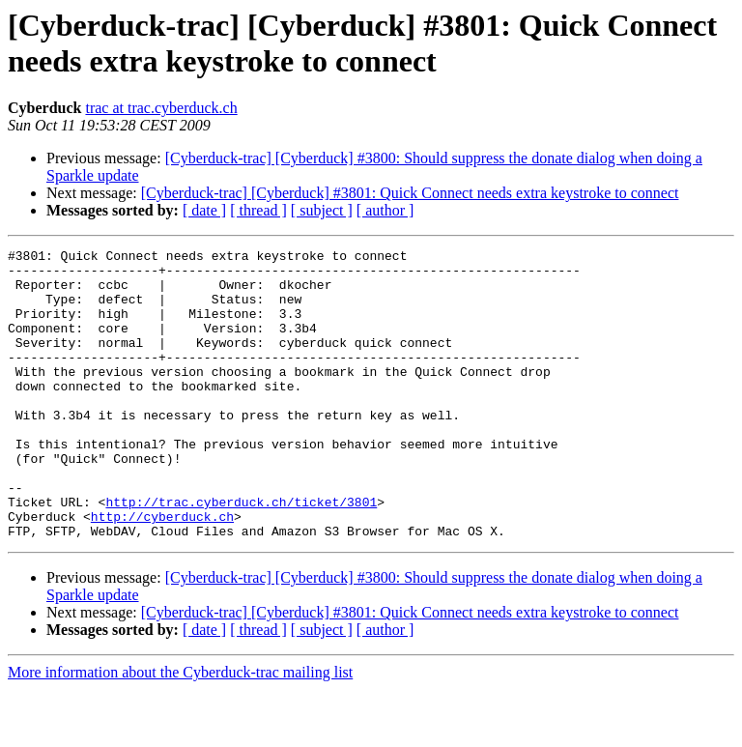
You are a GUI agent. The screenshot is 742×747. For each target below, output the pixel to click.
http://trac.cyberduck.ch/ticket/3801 (241, 553)
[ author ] (385, 210)
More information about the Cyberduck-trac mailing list (180, 730)
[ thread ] (258, 210)
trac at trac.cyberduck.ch (161, 108)
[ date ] (204, 210)
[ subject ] (322, 210)
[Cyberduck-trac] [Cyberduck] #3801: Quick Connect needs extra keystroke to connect (410, 193)
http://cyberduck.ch (162, 571)
